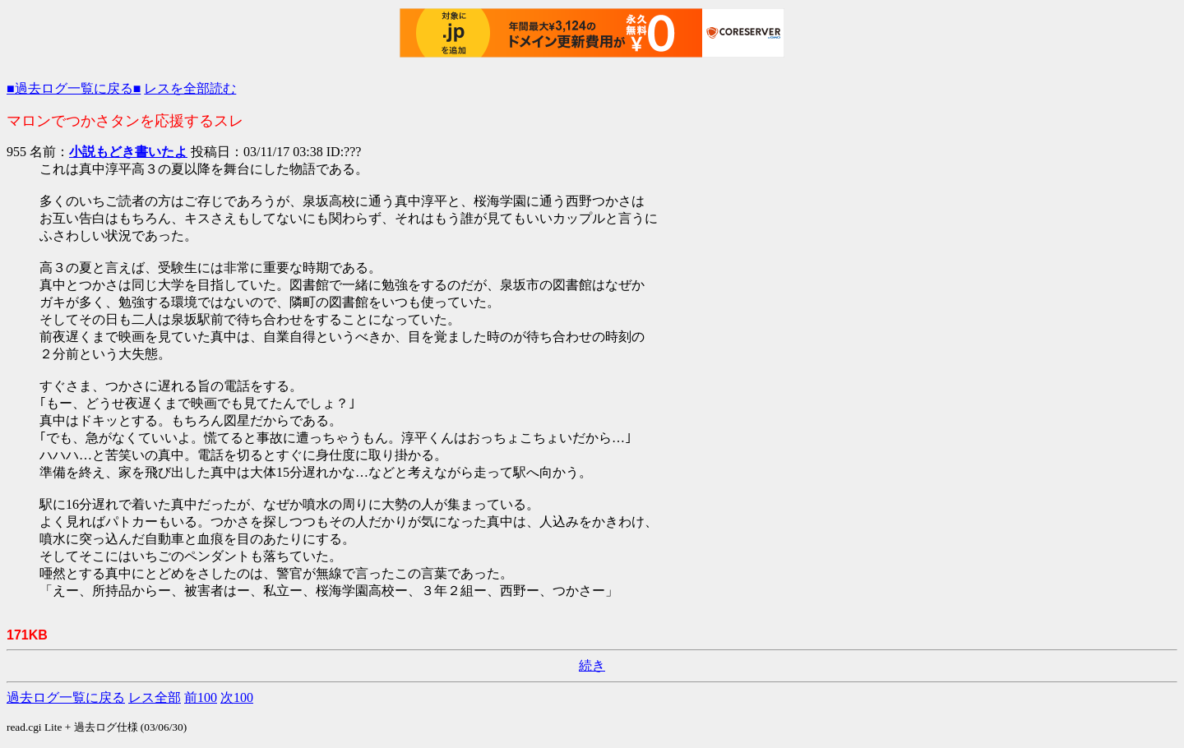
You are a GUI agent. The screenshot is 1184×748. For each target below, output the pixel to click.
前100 (200, 697)
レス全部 (154, 697)
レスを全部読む (190, 88)
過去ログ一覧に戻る (66, 697)
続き (592, 665)
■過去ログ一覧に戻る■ (74, 88)
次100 (236, 697)
